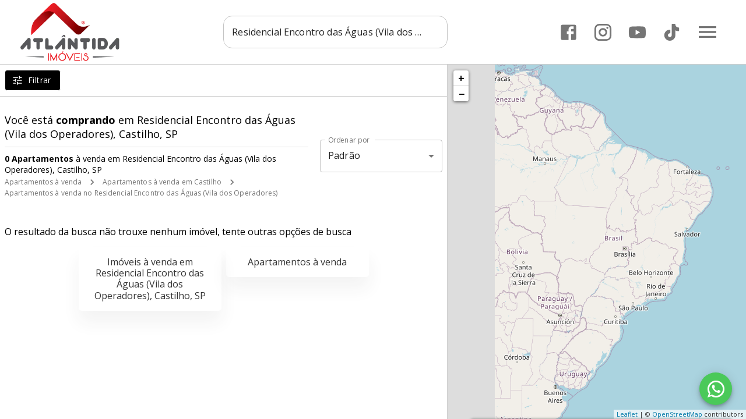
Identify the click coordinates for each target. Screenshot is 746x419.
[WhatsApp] (715, 388)
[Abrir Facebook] (568, 32)
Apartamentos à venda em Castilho (162, 182)
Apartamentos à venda (43, 182)
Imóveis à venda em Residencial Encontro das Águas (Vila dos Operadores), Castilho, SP (150, 278)
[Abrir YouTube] (637, 32)
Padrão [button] (344, 155)
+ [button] (461, 78)
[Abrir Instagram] (603, 32)
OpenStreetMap (677, 414)
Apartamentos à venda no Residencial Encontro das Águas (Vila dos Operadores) (141, 193)
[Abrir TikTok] (671, 32)
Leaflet (627, 414)
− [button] (462, 94)
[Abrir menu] (707, 32)
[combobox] (335, 32)
